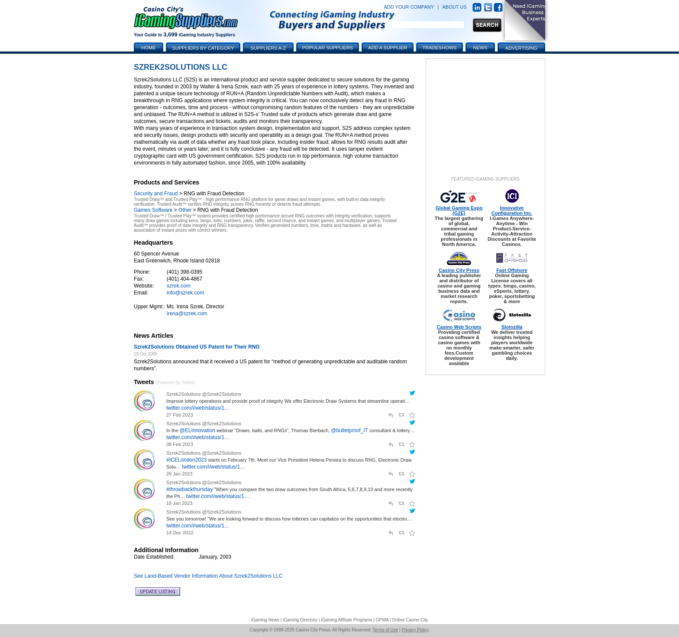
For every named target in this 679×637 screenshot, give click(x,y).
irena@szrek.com (187, 313)
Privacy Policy (414, 629)
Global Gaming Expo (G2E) (459, 210)
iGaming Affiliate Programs (346, 620)
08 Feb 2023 (179, 444)
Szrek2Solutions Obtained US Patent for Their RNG (197, 347)
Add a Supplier (387, 47)
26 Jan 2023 (179, 473)
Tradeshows (440, 47)
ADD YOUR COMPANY (409, 7)
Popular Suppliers (327, 47)
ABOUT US (455, 7)
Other (184, 210)
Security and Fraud (156, 194)
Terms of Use (385, 629)
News (480, 47)
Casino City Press (459, 270)
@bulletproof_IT (349, 430)
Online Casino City (410, 620)
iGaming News (265, 620)
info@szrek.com (185, 293)
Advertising (521, 48)
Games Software (153, 210)
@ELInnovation (197, 430)
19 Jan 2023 (179, 503)
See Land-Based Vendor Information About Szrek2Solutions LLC (208, 576)
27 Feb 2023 (179, 414)
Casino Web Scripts (458, 327)
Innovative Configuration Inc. (511, 210)
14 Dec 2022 (179, 532)
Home (149, 47)
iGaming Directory (300, 620)
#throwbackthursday (189, 489)
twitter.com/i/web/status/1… (198, 408)
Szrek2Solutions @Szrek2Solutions (203, 394)
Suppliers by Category (203, 48)
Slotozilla (511, 327)
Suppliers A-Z (268, 48)
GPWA (382, 620)
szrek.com (179, 286)
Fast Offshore (511, 270)
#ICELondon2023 (186, 460)
